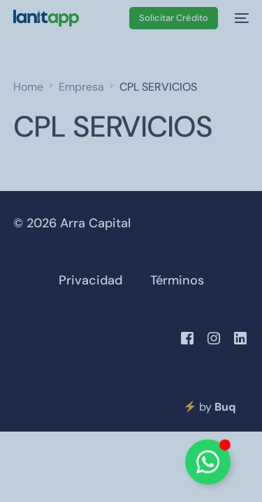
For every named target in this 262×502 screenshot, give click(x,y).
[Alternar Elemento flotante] (208, 462)
